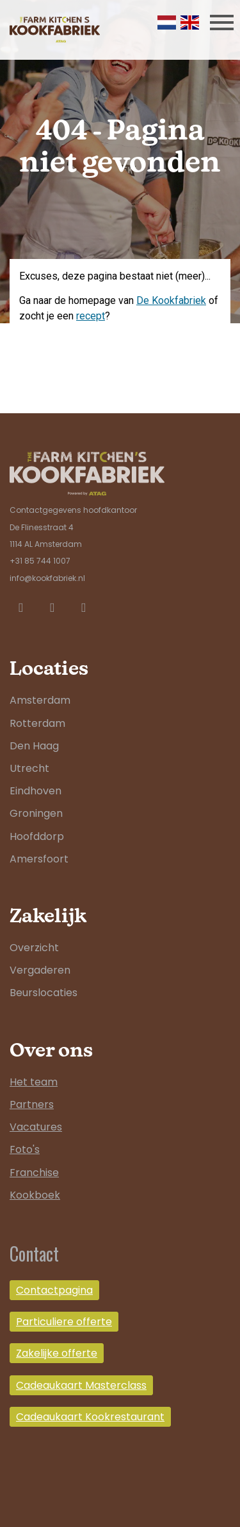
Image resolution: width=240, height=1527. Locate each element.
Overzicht (34, 947)
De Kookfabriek (171, 300)
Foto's (25, 1149)
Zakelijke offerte (56, 1353)
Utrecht (29, 768)
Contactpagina (54, 1290)
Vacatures (36, 1127)
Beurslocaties (43, 992)
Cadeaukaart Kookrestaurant (90, 1416)
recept (90, 316)
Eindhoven (35, 790)
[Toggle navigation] (222, 22)
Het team (34, 1082)
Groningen (36, 813)
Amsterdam (40, 700)
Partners (32, 1104)
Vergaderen (40, 970)
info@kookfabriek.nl (47, 578)
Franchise (34, 1172)
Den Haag (34, 745)
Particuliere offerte (64, 1321)
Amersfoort (39, 859)
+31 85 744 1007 (40, 560)
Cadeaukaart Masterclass (81, 1385)
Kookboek (35, 1195)
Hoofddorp (37, 836)
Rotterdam (37, 723)
